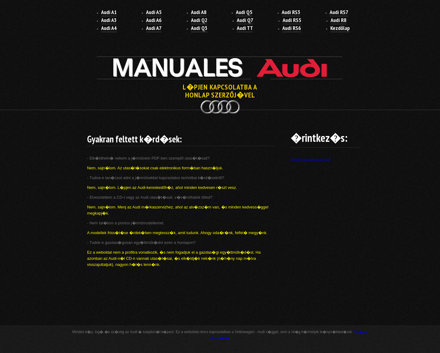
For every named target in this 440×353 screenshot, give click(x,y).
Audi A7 (154, 27)
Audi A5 (154, 12)
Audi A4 (109, 27)
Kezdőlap (340, 27)
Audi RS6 (291, 27)
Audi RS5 (292, 20)
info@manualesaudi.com (311, 160)
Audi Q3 (199, 27)
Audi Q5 (244, 12)
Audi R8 (338, 20)
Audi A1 (109, 12)
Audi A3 (109, 20)
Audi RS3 (291, 12)
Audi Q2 (199, 20)
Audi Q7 (245, 20)
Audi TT (245, 27)
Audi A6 (154, 20)
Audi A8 (199, 12)
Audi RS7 (339, 12)
